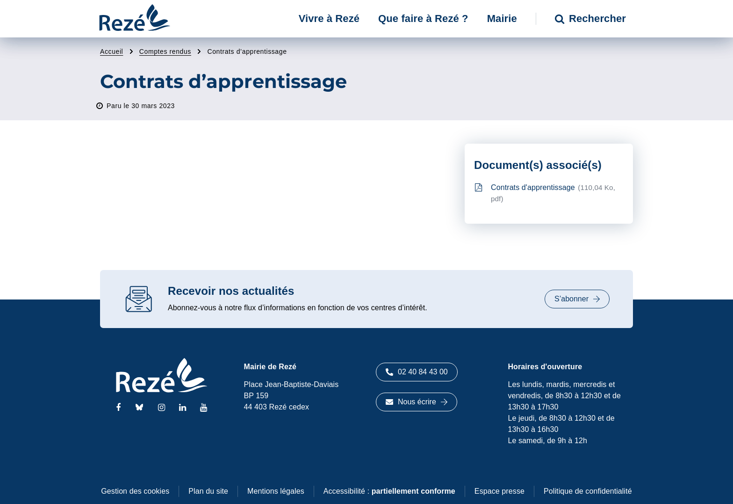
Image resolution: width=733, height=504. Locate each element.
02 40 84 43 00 (417, 372)
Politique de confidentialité (588, 491)
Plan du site (208, 491)
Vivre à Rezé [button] (329, 18)
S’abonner (577, 299)
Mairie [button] (502, 18)
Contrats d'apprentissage (545, 193)
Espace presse (499, 491)
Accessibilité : (389, 491)
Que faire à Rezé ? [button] (423, 18)
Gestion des (135, 491)
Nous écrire (416, 402)
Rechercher (590, 18)
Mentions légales (275, 491)
